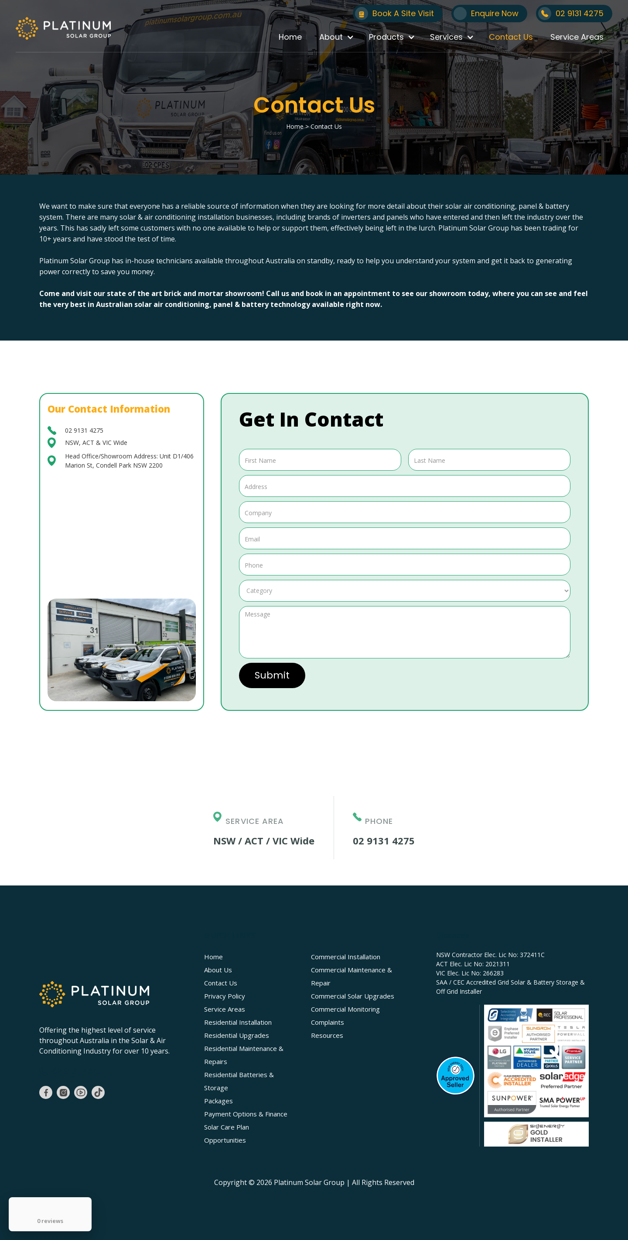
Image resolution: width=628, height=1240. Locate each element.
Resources (327, 1035)
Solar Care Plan (226, 1127)
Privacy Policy (224, 996)
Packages (218, 1100)
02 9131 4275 (84, 430)
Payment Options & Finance (245, 1113)
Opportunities (225, 1140)
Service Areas (577, 36)
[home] (63, 28)
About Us (218, 969)
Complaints (327, 1022)
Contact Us (511, 36)
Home (290, 36)
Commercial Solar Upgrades (352, 996)
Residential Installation (238, 1022)
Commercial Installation (345, 956)
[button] (335, 37)
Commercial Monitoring (345, 1009)
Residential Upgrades (236, 1035)
